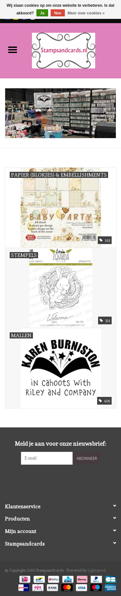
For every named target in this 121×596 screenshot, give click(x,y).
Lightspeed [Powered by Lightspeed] (96, 570)
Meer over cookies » (86, 13)
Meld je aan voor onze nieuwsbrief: (60, 443)
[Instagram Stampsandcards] (66, 478)
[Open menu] (12, 49)
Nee (57, 13)
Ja (42, 13)
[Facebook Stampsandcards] (55, 478)
